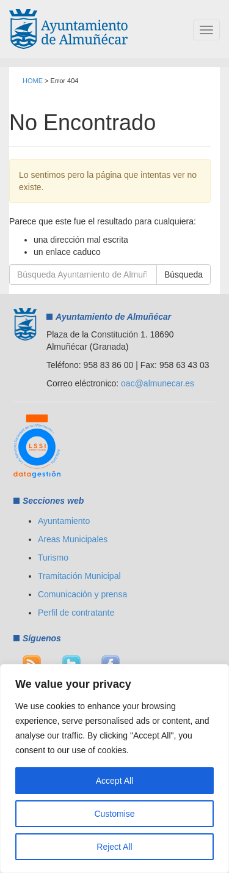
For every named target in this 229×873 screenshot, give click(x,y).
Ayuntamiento (64, 521)
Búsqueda (183, 274)
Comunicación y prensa (82, 594)
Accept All (114, 781)
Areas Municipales (72, 539)
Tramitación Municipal (79, 576)
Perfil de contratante (76, 612)
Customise (114, 814)
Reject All (114, 847)
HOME (33, 80)
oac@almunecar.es (157, 383)
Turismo (53, 557)
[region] (114, 768)
